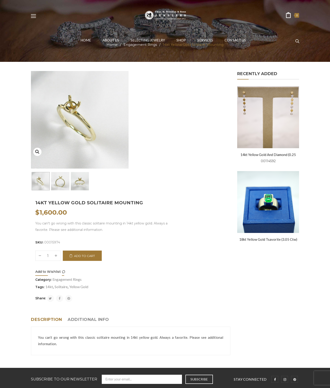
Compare (164, 156)
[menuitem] (86, 40)
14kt (149, 171)
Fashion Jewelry (42, 353)
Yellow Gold (178, 171)
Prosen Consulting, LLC (232, 382)
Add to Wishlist (148, 156)
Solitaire (161, 171)
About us (37, 303)
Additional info (88, 203)
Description (46, 203)
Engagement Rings (167, 163)
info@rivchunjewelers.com (195, 314)
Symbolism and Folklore (47, 331)
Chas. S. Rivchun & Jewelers (127, 382)
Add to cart (184, 140)
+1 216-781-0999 (192, 324)
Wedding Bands (42, 345)
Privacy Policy (40, 310)
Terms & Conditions (45, 317)
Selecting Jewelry (43, 324)
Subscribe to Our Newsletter (64, 270)
